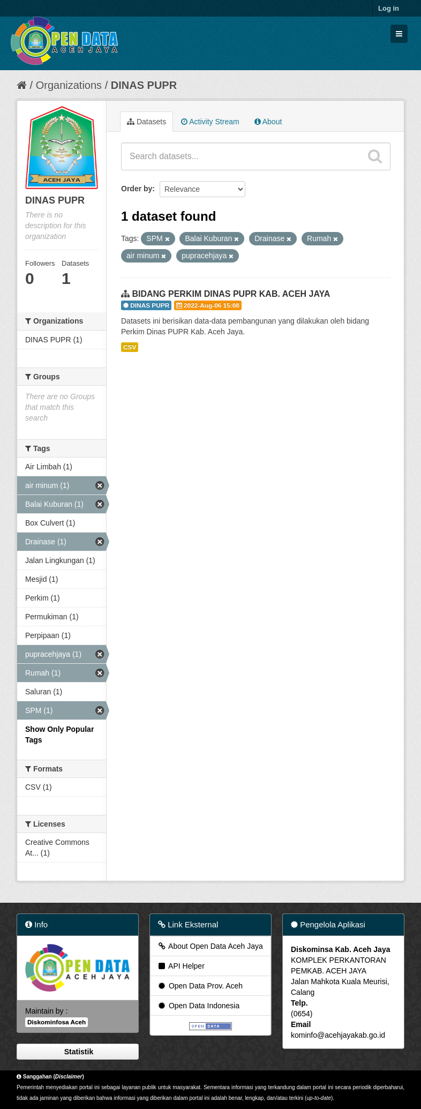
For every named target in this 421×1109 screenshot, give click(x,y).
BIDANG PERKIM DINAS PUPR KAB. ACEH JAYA (231, 293)
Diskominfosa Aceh (56, 1022)
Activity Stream (210, 121)
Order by (136, 188)
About (268, 121)
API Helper (181, 966)
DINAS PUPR (144, 85)
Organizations (69, 85)
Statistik (77, 1051)
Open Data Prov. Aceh (200, 985)
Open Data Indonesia (198, 1005)
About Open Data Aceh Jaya (210, 946)
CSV (129, 347)
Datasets (146, 121)
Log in (388, 8)
